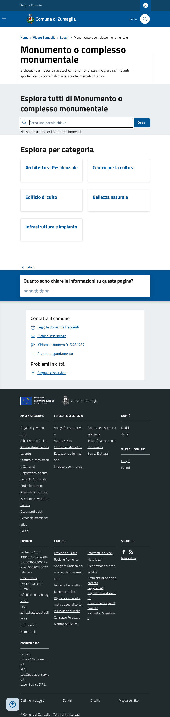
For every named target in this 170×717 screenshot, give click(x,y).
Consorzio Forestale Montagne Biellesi (67, 620)
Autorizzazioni (63, 440)
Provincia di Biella (65, 552)
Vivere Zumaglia (44, 37)
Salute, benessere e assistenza (102, 431)
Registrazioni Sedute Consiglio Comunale (34, 476)
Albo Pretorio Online (33, 440)
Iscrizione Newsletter (34, 498)
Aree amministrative (33, 492)
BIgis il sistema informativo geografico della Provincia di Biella (68, 604)
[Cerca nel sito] (143, 19)
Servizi (67, 700)
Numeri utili (28, 631)
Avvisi (125, 434)
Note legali (95, 559)
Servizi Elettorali (98, 453)
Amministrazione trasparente (34, 450)
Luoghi (64, 37)
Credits (95, 700)
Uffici (23, 434)
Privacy (25, 505)
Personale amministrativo (34, 521)
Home (24, 37)
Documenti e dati (31, 511)
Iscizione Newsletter (67, 585)
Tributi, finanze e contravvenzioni (102, 443)
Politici (24, 530)
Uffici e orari (28, 625)
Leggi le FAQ (96, 588)
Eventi (125, 467)
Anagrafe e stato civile (68, 431)
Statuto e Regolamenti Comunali (34, 463)
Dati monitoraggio (32, 700)
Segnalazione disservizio (102, 595)
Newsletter (128, 558)
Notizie (125, 427)
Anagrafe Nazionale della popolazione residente (68, 572)
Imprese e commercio (68, 466)
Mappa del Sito (129, 700)
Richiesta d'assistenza (101, 616)
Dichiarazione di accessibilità (101, 569)
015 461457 (28, 578)
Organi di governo (32, 427)
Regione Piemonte (31, 5)
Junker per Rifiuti (65, 591)
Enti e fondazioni (31, 485)
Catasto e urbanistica (68, 447)
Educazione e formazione (68, 456)
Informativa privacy (100, 552)
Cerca (141, 122)
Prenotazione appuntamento (101, 605)
